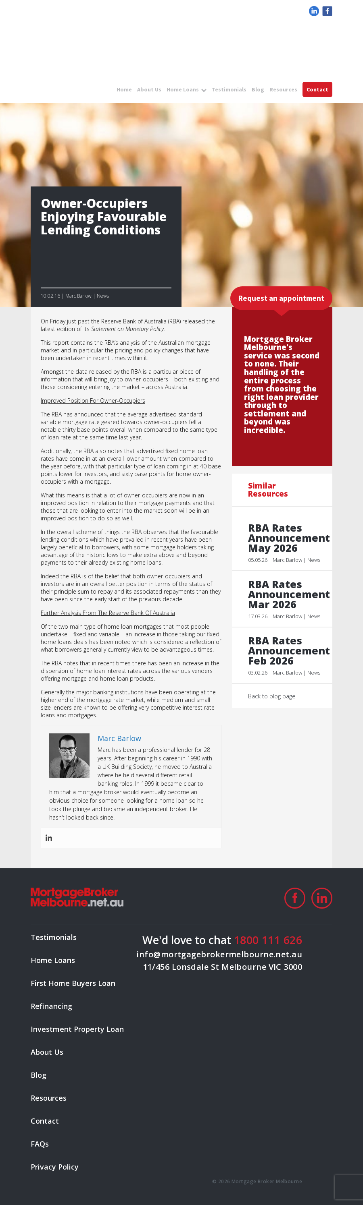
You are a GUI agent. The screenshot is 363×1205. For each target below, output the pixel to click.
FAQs (40, 1144)
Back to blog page (272, 696)
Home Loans (183, 89)
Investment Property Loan (77, 1029)
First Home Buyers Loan (73, 983)
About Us (149, 89)
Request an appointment (281, 298)
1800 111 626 (268, 939)
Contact (317, 89)
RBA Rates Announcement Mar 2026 (286, 594)
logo (75, 35)
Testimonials (229, 89)
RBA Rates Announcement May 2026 (286, 538)
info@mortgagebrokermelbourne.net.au (219, 954)
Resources (283, 89)
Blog (258, 89)
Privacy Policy (55, 1167)
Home (124, 89)
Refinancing (51, 1006)
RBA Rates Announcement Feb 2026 (286, 651)
